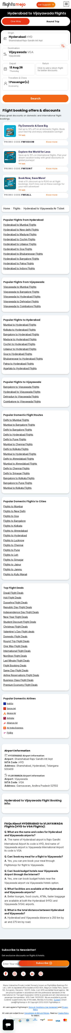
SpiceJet (9, 708)
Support (57, 1000)
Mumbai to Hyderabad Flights (19, 324)
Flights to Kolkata (12, 525)
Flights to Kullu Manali (15, 574)
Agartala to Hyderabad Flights (20, 368)
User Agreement (51, 1007)
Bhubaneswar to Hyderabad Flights (23, 358)
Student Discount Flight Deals (19, 621)
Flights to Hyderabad (15, 535)
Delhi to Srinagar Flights (16, 473)
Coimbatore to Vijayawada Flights (22, 401)
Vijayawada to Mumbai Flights (19, 286)
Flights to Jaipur (12, 564)
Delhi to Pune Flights (14, 439)
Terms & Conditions (36, 1007)
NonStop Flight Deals (15, 655)
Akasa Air (9, 713)
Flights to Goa (11, 516)
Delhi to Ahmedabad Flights (18, 458)
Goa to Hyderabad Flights (17, 353)
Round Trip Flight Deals (16, 641)
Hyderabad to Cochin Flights (19, 239)
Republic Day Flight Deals (17, 607)
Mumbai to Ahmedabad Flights (20, 463)
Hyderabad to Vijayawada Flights (21, 391)
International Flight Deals (17, 650)
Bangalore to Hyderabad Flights (21, 334)
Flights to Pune (11, 550)
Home (6, 208)
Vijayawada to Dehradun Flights (21, 301)
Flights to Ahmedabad (15, 530)
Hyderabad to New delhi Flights (21, 229)
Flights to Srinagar (13, 559)
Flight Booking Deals (14, 665)
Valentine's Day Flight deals (18, 631)
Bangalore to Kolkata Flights (18, 478)
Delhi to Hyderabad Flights (18, 434)
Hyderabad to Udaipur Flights (19, 244)
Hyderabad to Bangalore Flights (21, 258)
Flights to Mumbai (13, 506)
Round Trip (53, 21)
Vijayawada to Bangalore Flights (21, 291)
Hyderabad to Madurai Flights (20, 234)
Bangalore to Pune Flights (17, 483)
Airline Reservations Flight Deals (21, 675)
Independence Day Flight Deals (21, 612)
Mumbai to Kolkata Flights (17, 487)
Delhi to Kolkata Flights (16, 449)
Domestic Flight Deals (15, 636)
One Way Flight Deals (15, 646)
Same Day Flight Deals (15, 670)
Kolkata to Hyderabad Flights (19, 329)
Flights (16, 208)
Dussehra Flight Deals (15, 602)
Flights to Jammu (12, 569)
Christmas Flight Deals (15, 626)
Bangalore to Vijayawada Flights (21, 386)
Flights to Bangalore (14, 520)
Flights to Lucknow (13, 540)
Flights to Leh (10, 554)
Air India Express (13, 728)
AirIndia (8, 718)
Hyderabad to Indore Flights (19, 268)
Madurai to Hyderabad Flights (20, 339)
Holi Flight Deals (12, 597)
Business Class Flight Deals (18, 680)
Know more (51, 142)
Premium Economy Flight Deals (20, 684)
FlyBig (8, 732)
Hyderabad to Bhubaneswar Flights (23, 253)
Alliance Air (10, 723)
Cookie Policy (63, 1013)
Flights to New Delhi (14, 511)
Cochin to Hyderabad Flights (19, 344)
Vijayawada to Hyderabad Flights (21, 296)
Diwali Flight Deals (13, 592)
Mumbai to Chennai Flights (18, 444)
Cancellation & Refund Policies (36, 1013)
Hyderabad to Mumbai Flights (19, 224)
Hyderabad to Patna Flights (18, 263)
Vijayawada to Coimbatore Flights (22, 306)
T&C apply (22, 135)
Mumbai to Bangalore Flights (19, 424)
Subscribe (44, 963)
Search (35, 98)
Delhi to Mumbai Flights (16, 420)
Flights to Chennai (13, 545)
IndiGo (8, 703)
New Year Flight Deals (15, 616)
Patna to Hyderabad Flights (18, 363)
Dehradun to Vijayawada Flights (21, 396)
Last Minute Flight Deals (16, 660)
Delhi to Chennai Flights (16, 468)
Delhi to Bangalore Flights (17, 429)
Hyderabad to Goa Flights (17, 249)
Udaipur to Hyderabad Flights (19, 349)
